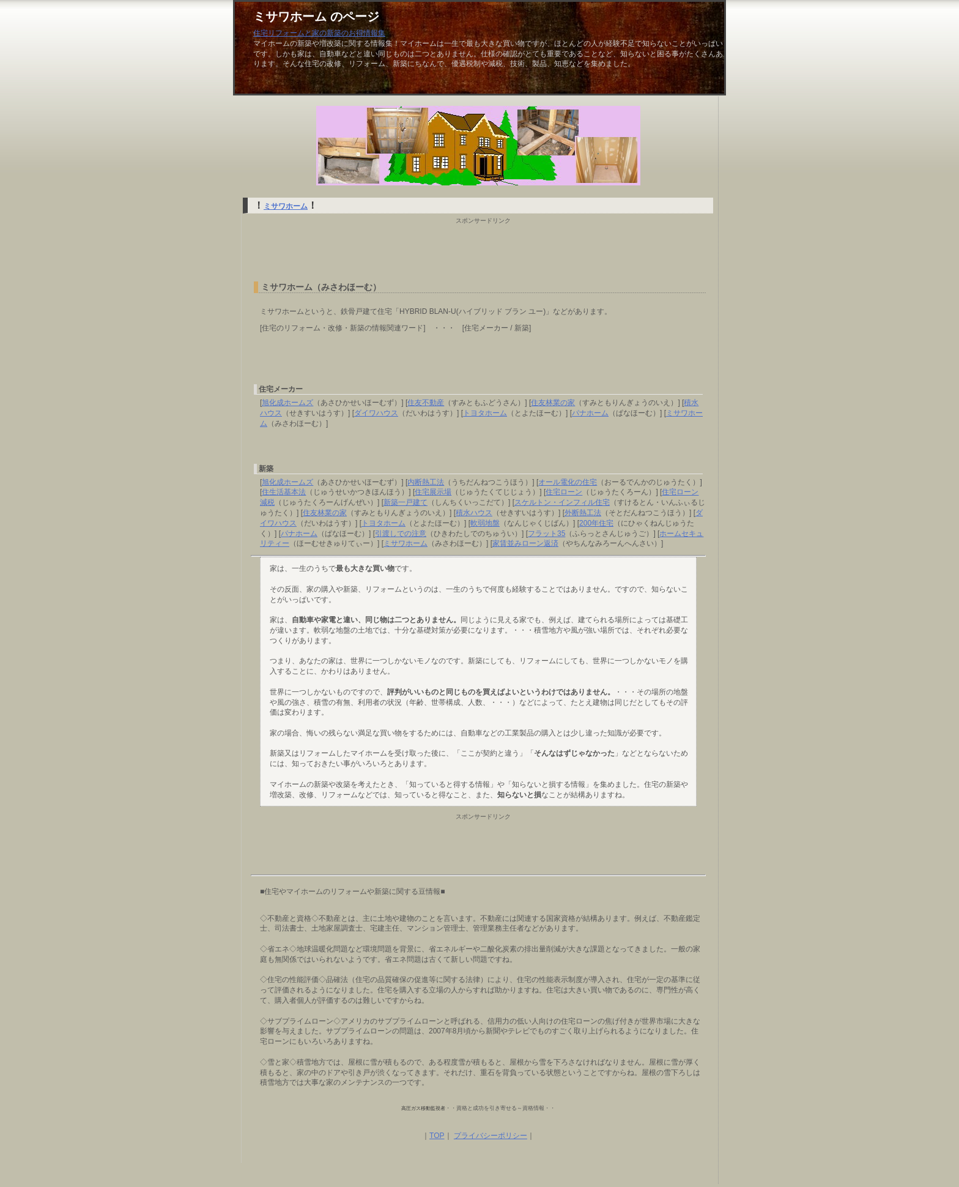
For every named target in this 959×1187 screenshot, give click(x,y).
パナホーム (590, 413)
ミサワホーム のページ (316, 16)
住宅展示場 (433, 492)
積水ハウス (474, 512)
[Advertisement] (478, 249)
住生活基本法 (284, 492)
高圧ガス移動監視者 (423, 1108)
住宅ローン (564, 492)
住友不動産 (425, 402)
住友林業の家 (553, 402)
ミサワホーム (286, 206)
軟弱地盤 (485, 523)
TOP (436, 1135)
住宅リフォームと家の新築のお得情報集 (319, 33)
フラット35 (546, 533)
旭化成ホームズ (287, 402)
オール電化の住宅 (567, 482)
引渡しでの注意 (400, 533)
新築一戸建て (405, 502)
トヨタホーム (485, 413)
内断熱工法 (425, 482)
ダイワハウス (376, 413)
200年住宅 (596, 523)
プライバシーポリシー (490, 1135)
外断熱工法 (583, 512)
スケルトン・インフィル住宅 (562, 502)
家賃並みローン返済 (525, 543)
